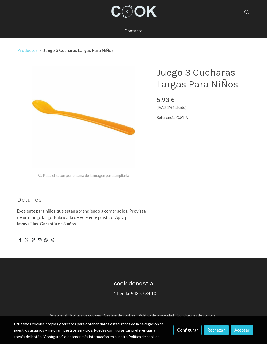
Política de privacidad (156, 315)
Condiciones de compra (196, 315)
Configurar (187, 330)
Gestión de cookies (120, 315)
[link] (133, 11)
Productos (27, 50)
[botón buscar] (246, 11)
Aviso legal (58, 315)
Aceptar (242, 330)
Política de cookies (85, 315)
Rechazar (216, 330)
